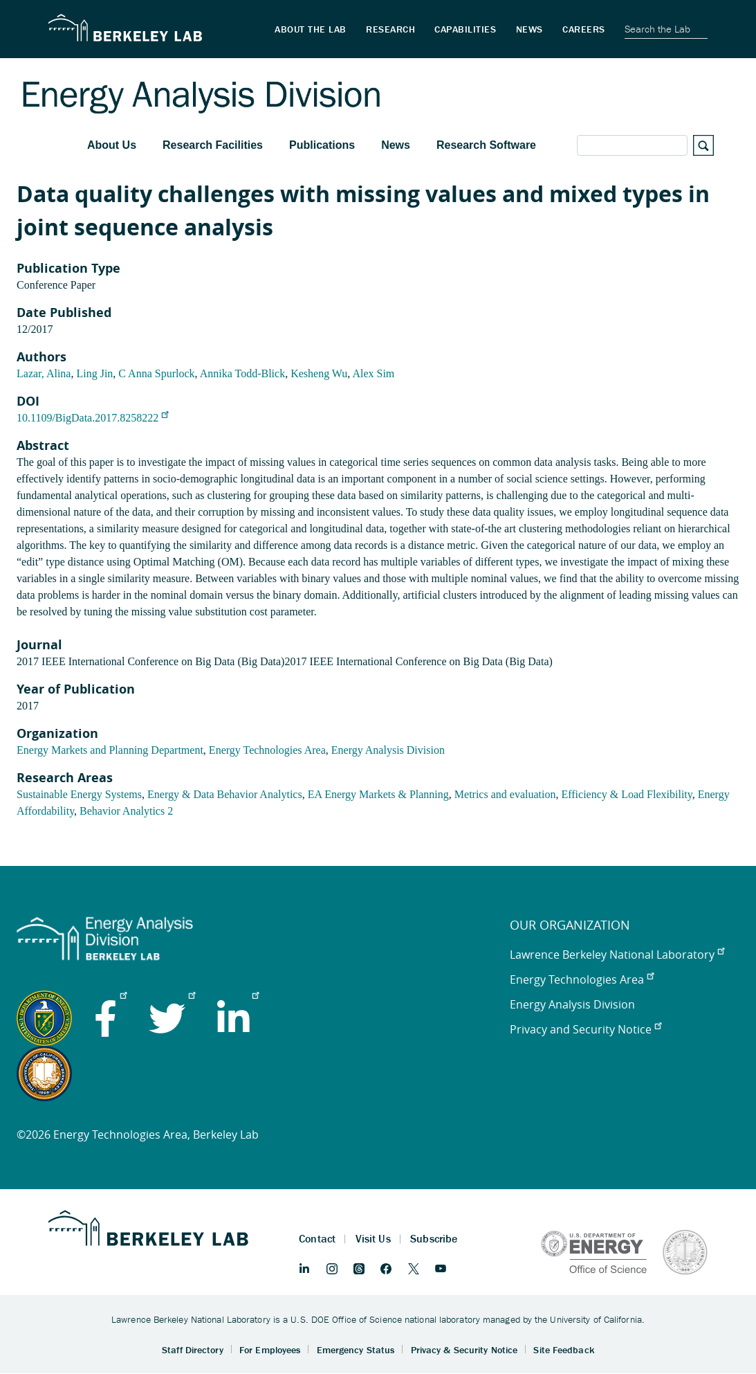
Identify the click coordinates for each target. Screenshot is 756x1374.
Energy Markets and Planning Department (110, 750)
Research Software (486, 145)
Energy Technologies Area (267, 750)
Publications (322, 145)
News (395, 145)
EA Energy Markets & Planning (378, 794)
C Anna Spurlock (156, 373)
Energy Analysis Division (388, 750)
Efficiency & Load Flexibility (626, 794)
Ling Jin (94, 373)
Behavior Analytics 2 (126, 811)
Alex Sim (373, 373)
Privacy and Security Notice (585, 1029)
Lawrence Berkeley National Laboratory (617, 954)
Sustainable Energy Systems (79, 794)
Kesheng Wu (319, 373)
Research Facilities (213, 145)
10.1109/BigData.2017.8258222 (92, 418)
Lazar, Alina (44, 373)
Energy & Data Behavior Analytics (224, 794)
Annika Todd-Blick (242, 373)
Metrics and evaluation (505, 794)
